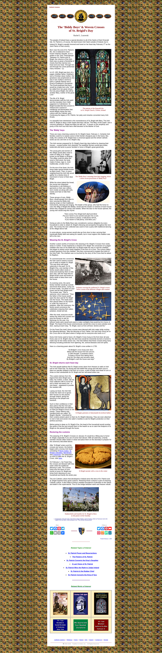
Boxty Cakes (64, 451)
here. (60, 458)
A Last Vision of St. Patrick (82, 564)
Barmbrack (67, 453)
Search (91, 640)
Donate (106, 640)
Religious (69, 640)
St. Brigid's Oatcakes (61, 452)
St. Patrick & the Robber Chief (82, 571)
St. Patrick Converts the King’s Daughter (82, 560)
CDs (86, 640)
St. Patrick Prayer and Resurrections (82, 553)
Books (81, 640)
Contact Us (98, 640)
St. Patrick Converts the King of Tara (82, 575)
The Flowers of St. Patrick (82, 557)
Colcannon (57, 454)
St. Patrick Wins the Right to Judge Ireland (82, 568)
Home (76, 640)
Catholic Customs (59, 640)
